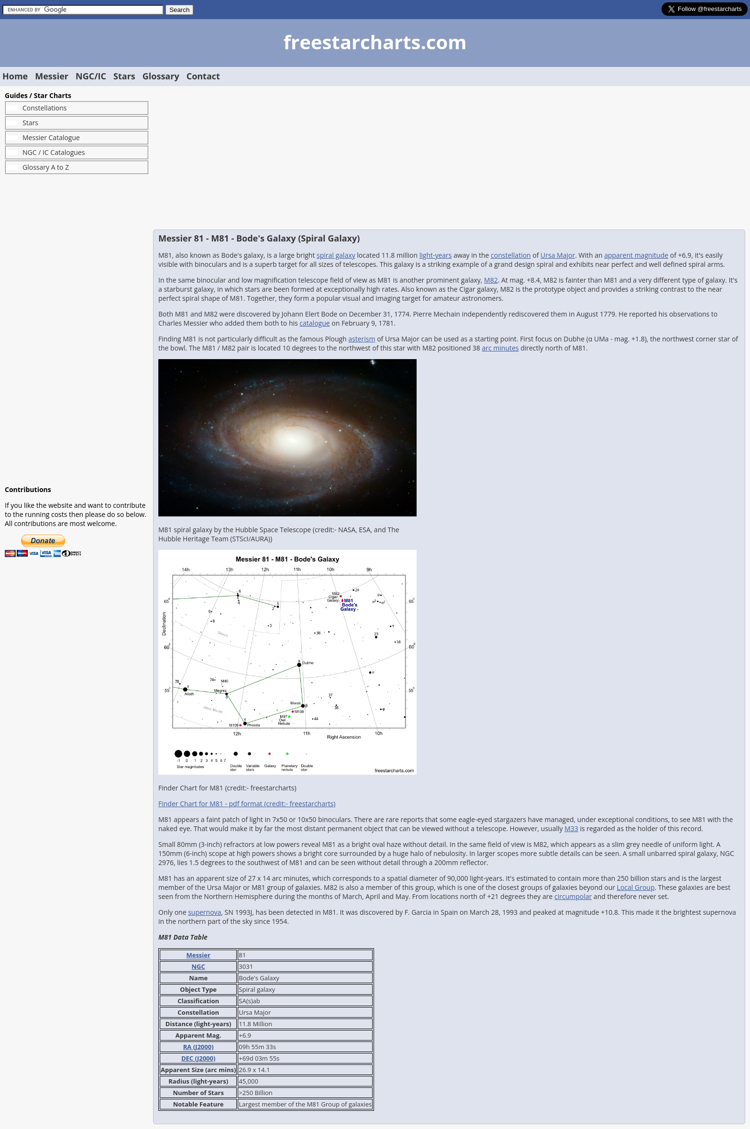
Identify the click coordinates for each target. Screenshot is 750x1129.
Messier (51, 76)
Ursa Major (557, 255)
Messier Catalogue (51, 137)
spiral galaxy (336, 255)
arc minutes (500, 347)
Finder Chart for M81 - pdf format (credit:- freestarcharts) (246, 803)
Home (15, 76)
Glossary (161, 76)
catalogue (314, 323)
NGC (198, 966)
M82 (491, 280)
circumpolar (573, 896)
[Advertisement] (76, 329)
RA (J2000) (198, 1046)
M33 (571, 828)
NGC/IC (91, 76)
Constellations (44, 107)
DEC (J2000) (198, 1058)
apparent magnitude (636, 255)
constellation (511, 255)
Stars (124, 76)
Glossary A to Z (45, 167)
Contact (203, 76)
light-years (435, 255)
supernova (204, 912)
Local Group (636, 887)
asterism (361, 338)
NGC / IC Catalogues (53, 152)
